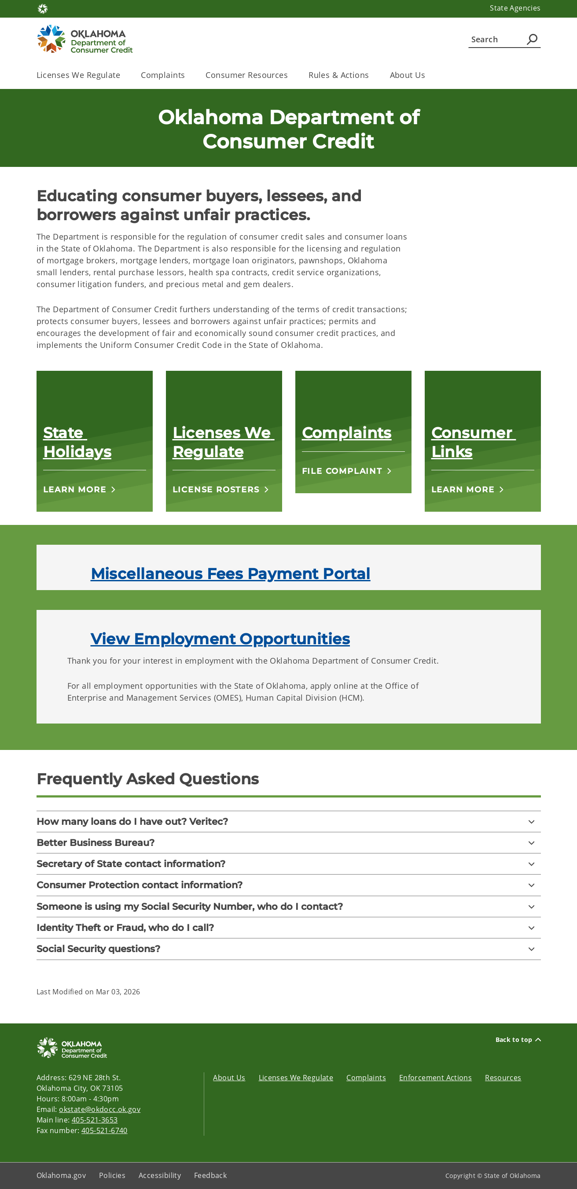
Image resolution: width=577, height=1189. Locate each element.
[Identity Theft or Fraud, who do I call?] (289, 927)
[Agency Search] (532, 39)
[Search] (504, 39)
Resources (503, 1077)
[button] (79, 489)
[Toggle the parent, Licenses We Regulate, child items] (123, 75)
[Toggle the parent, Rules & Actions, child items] (372, 75)
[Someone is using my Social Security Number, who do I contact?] (289, 906)
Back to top (518, 1040)
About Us (229, 1077)
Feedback (210, 1175)
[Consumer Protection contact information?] (289, 885)
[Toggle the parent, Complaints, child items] (188, 75)
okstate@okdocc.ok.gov (99, 1109)
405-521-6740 (104, 1130)
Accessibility (160, 1175)
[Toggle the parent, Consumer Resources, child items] (291, 75)
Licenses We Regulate (224, 442)
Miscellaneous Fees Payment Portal (231, 574)
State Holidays (77, 442)
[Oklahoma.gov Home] (43, 8)
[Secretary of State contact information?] (289, 863)
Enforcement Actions (435, 1077)
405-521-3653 (95, 1120)
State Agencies (515, 8)
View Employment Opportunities (220, 639)
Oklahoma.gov (61, 1175)
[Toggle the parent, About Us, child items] (428, 75)
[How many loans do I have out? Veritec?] (289, 821)
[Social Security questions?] (289, 948)
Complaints (347, 433)
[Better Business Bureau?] (289, 842)
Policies (112, 1175)
